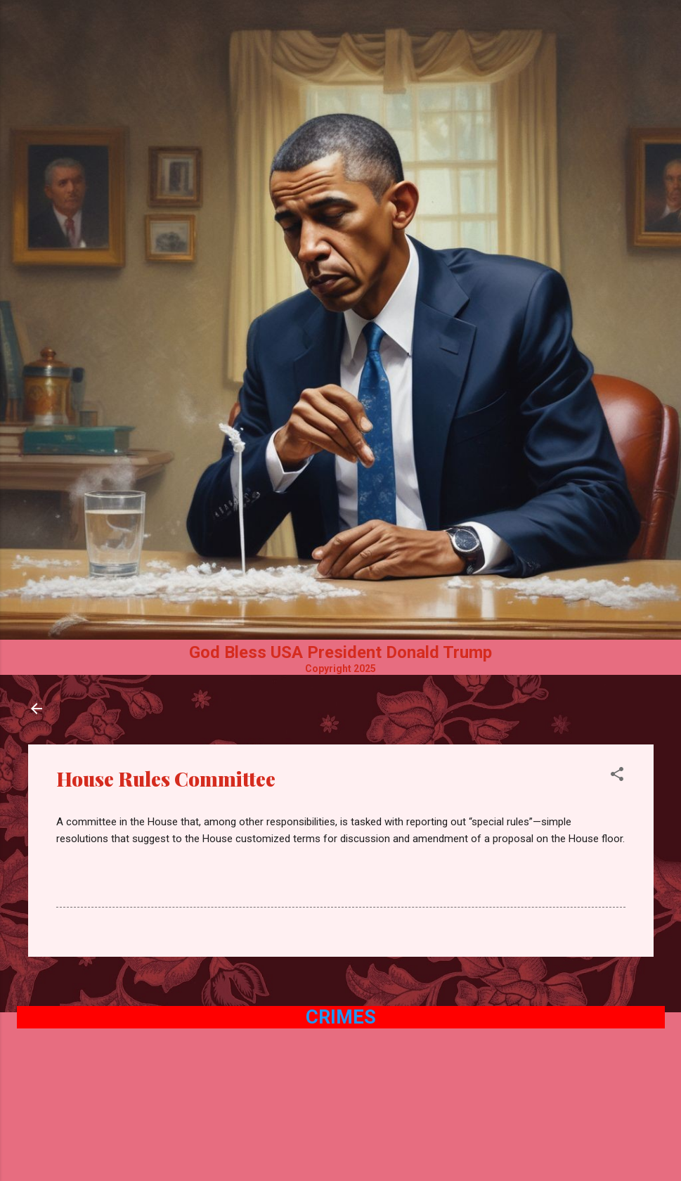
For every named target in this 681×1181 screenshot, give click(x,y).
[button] (617, 776)
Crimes (341, 1017)
